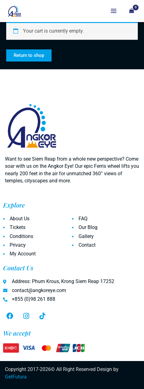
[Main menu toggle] (113, 11)
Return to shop (29, 55)
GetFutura (16, 377)
